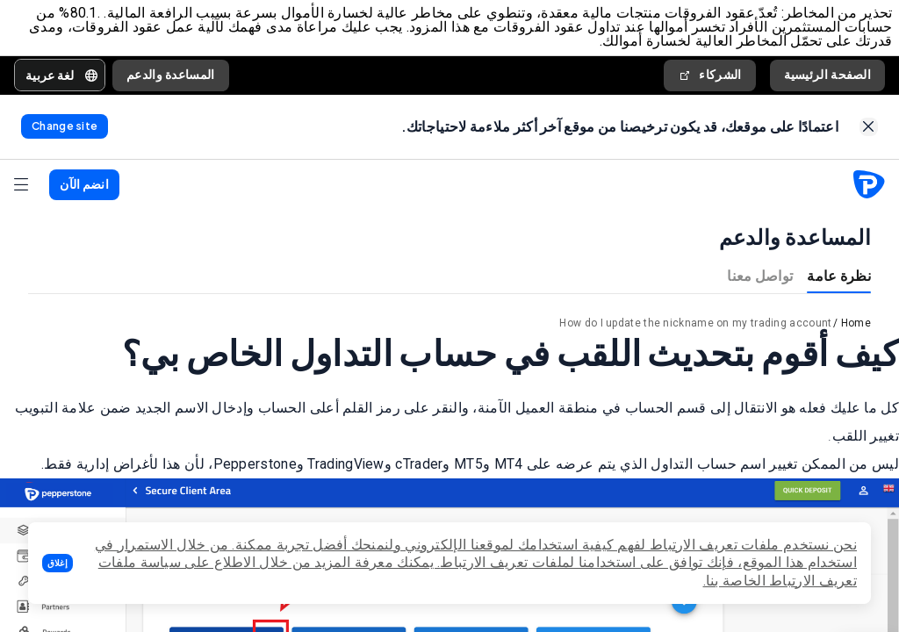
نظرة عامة (839, 278)
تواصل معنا (760, 278)
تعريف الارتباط (484, 562)
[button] (57, 563)
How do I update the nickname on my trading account (695, 326)
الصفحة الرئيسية (828, 75)
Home (856, 326)
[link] (868, 129)
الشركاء (709, 75)
